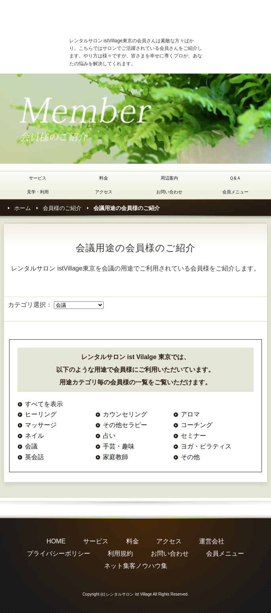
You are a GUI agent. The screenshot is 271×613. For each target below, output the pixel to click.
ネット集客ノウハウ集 (135, 565)
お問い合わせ (169, 191)
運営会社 (211, 541)
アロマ (190, 414)
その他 (190, 457)
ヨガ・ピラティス (206, 446)
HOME (56, 541)
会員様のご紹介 (62, 208)
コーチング (196, 425)
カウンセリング (125, 414)
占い (109, 435)
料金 (103, 178)
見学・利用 (38, 191)
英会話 (34, 457)
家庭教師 (115, 457)
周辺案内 (169, 178)
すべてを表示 (44, 404)
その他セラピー (125, 425)
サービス (37, 178)
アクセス (103, 191)
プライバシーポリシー (58, 553)
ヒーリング (41, 414)
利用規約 (120, 553)
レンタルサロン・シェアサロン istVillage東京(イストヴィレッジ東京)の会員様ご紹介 (130, 17)
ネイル (34, 435)
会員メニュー (235, 191)
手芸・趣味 (119, 446)
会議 (31, 446)
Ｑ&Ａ (235, 178)
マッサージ (41, 425)
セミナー (193, 435)
